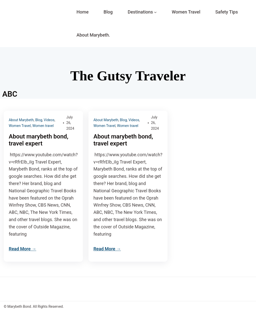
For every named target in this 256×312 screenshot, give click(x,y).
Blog (38, 120)
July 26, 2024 (70, 122)
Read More (19, 248)
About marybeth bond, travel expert (38, 140)
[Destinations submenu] (155, 12)
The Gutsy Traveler (128, 75)
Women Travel (20, 126)
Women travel (43, 126)
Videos (49, 120)
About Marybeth (21, 120)
